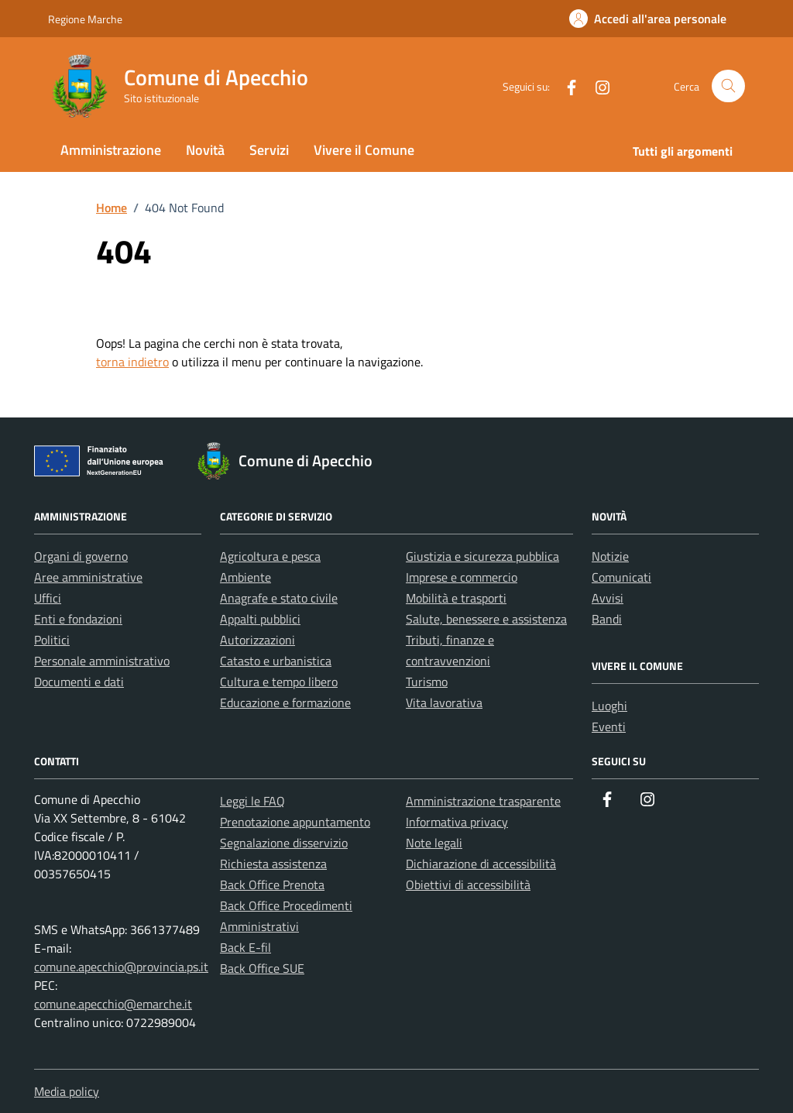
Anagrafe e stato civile (279, 598)
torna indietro (132, 361)
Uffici (47, 598)
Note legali (434, 842)
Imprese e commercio (461, 577)
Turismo (427, 681)
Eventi (609, 726)
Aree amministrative (88, 577)
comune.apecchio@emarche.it (113, 1003)
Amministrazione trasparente (483, 801)
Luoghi (609, 705)
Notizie (610, 556)
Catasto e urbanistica (275, 660)
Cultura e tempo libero (279, 681)
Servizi (269, 149)
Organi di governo (81, 556)
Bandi (607, 619)
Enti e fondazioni (78, 619)
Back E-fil (245, 947)
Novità (205, 149)
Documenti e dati (79, 681)
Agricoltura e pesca (270, 556)
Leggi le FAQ (252, 801)
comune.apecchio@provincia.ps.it (121, 966)
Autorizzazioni (257, 639)
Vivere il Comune (364, 149)
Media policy (66, 1091)
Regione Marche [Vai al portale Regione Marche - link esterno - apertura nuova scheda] (85, 19)
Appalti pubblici (260, 619)
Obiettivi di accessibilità (468, 884)
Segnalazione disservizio (284, 842)
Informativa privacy (457, 821)
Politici (52, 639)
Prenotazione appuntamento (295, 821)
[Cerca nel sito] (728, 86)
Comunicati (621, 577)
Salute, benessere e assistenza (486, 619)
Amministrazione (110, 149)
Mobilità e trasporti (456, 598)
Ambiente (245, 577)
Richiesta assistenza (273, 863)
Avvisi (607, 598)
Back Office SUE (262, 968)
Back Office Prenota (272, 884)
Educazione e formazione (285, 702)
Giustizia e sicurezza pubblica (482, 556)
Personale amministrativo (102, 660)
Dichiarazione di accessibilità (481, 863)
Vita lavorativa (444, 702)
